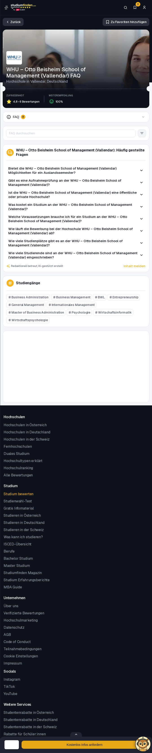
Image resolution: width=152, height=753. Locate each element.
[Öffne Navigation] (6, 7)
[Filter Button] (142, 133)
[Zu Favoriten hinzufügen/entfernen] (126, 22)
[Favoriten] (135, 8)
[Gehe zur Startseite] (23, 7)
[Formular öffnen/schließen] (76, 734)
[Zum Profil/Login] (144, 8)
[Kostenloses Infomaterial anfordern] (85, 745)
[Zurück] (13, 22)
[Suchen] (125, 8)
